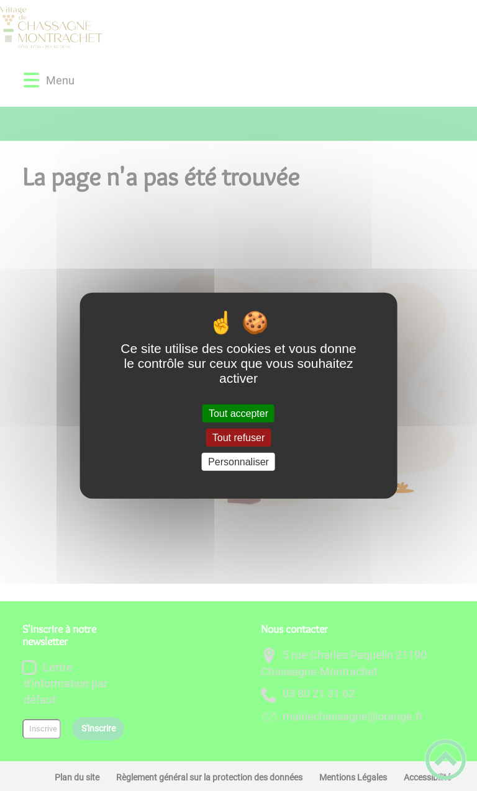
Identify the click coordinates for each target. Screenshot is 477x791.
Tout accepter (238, 413)
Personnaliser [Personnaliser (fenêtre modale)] (238, 462)
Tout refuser (238, 437)
